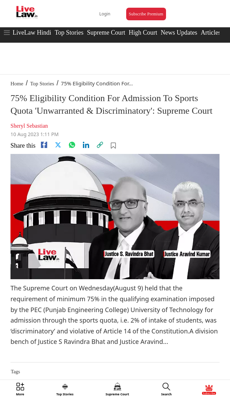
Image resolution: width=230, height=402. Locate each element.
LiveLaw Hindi (32, 32)
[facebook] (44, 145)
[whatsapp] (72, 145)
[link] (100, 145)
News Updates (179, 32)
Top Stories (69, 32)
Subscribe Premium (146, 14)
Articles (211, 32)
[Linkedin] (86, 145)
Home (16, 83)
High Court (143, 32)
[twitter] (58, 145)
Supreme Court (106, 32)
